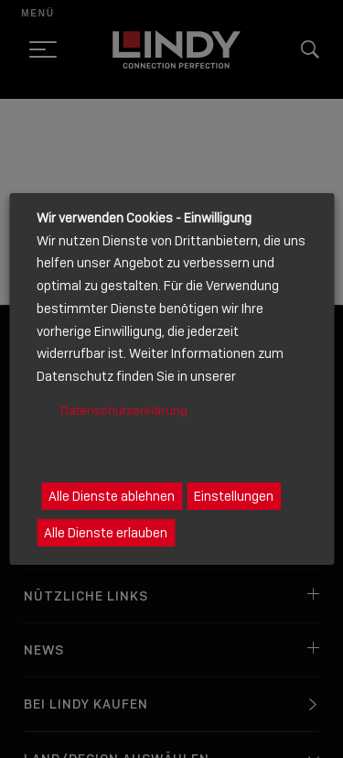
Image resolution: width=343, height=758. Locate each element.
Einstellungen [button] (233, 496)
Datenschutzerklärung (124, 410)
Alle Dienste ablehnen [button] (111, 496)
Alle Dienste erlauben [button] (105, 533)
